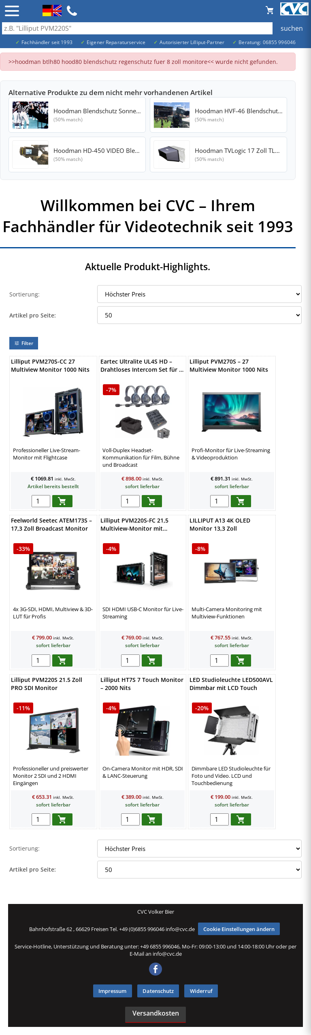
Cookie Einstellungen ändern (239, 929)
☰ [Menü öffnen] (12, 11)
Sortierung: (24, 294)
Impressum (112, 991)
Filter (23, 343)
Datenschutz (158, 991)
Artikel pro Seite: (32, 315)
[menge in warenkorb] (41, 501)
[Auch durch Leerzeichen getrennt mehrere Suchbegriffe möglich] (155, 28)
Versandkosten (155, 1013)
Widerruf (201, 991)
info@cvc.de (180, 929)
